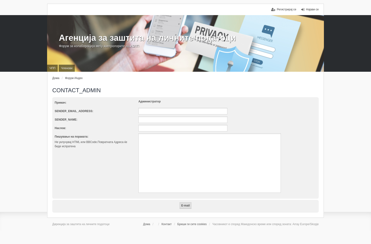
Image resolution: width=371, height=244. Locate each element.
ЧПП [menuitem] (52, 68)
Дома (146, 224)
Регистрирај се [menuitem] (286, 9)
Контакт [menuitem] (166, 224)
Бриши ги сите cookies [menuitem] (192, 224)
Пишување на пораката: (71, 136)
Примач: (60, 102)
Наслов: (60, 128)
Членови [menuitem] (66, 68)
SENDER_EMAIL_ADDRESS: (74, 111)
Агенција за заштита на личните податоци (147, 38)
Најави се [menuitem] (312, 9)
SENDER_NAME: (66, 119)
